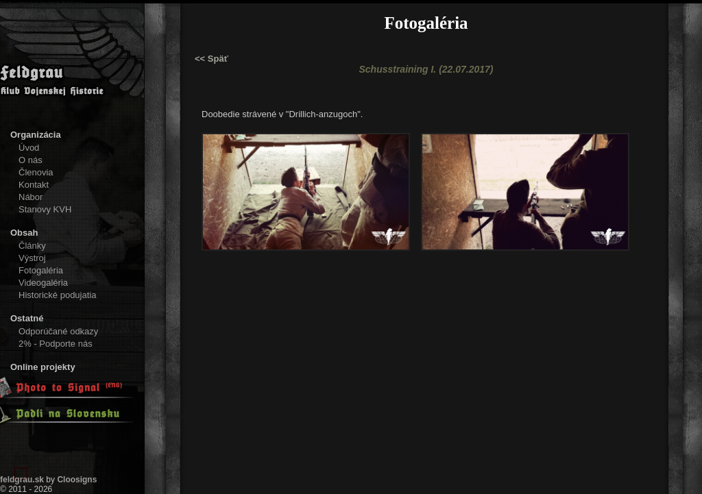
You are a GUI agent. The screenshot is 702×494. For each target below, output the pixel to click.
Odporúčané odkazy (58, 331)
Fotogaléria (41, 270)
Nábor (31, 197)
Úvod (29, 148)
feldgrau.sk (22, 479)
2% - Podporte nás (56, 343)
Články (32, 245)
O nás (31, 160)
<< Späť (211, 58)
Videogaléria (43, 282)
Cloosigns (77, 479)
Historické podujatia (57, 295)
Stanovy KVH (45, 209)
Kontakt (34, 185)
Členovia (36, 172)
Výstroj (32, 258)
